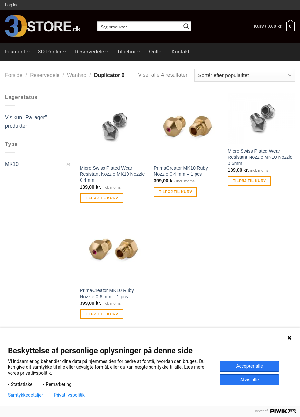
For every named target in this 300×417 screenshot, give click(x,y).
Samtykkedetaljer (25, 395)
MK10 (12, 164)
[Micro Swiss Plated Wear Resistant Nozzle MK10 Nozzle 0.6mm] (261, 118)
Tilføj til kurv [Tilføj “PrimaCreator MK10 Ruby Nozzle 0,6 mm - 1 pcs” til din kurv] (101, 314)
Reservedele (91, 52)
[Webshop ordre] (244, 75)
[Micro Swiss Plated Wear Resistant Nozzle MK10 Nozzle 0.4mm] (113, 126)
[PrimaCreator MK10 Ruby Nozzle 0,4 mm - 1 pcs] (187, 126)
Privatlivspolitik (69, 395)
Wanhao (76, 75)
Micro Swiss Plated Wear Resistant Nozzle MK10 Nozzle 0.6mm (260, 157)
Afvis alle (249, 379)
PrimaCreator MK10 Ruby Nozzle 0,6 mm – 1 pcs (107, 293)
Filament (17, 52)
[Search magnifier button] (186, 26)
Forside (13, 75)
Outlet (156, 51)
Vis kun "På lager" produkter (26, 122)
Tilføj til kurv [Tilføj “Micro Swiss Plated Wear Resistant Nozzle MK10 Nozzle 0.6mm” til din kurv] (249, 181)
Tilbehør (128, 52)
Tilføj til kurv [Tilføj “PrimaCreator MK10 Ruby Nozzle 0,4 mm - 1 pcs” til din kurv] (175, 192)
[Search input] (140, 26)
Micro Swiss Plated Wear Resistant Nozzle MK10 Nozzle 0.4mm (112, 174)
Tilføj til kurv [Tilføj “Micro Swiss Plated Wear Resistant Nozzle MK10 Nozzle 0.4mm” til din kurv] (101, 198)
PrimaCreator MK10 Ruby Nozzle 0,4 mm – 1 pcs (181, 171)
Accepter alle (249, 366)
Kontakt (180, 51)
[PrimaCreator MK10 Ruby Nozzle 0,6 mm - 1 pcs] (113, 249)
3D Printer (52, 52)
